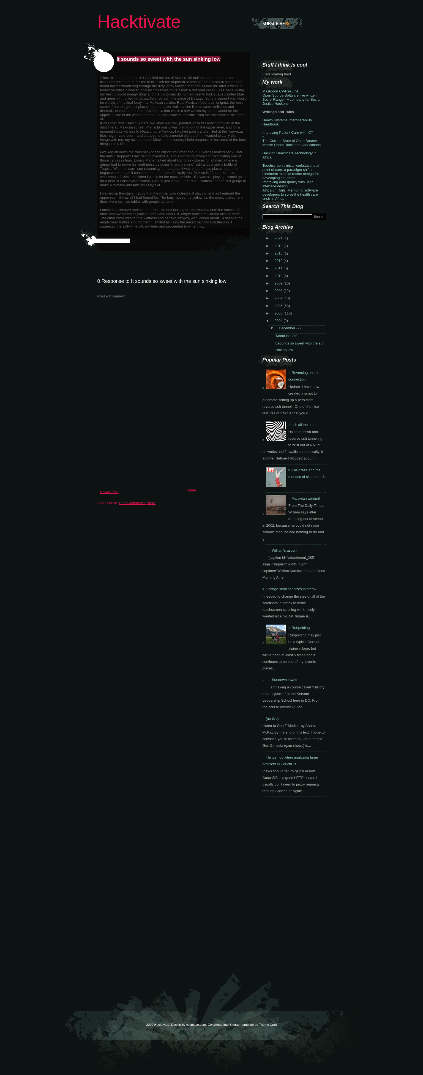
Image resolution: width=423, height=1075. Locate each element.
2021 (279, 238)
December (287, 328)
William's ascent (285, 550)
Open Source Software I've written (290, 95)
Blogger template (242, 1024)
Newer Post (109, 492)
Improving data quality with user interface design (288, 184)
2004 (279, 321)
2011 (279, 268)
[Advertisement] (138, 447)
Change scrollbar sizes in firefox (291, 589)
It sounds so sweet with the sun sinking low (169, 59)
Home (191, 490)
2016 (279, 253)
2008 (279, 291)
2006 (279, 306)
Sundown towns (284, 680)
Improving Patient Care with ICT (288, 132)
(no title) (272, 718)
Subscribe (277, 23)
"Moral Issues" (286, 336)
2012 (279, 261)
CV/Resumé (288, 91)
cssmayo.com (196, 1024)
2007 (279, 298)
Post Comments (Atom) (137, 503)
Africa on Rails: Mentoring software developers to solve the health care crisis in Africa (290, 194)
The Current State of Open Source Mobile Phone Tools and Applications (292, 143)
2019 (279, 246)
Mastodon (270, 91)
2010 (279, 276)
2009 (279, 283)
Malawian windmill (306, 498)
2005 (279, 313)
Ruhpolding (301, 628)
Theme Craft (268, 1024)
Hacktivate (139, 22)
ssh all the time (304, 425)
